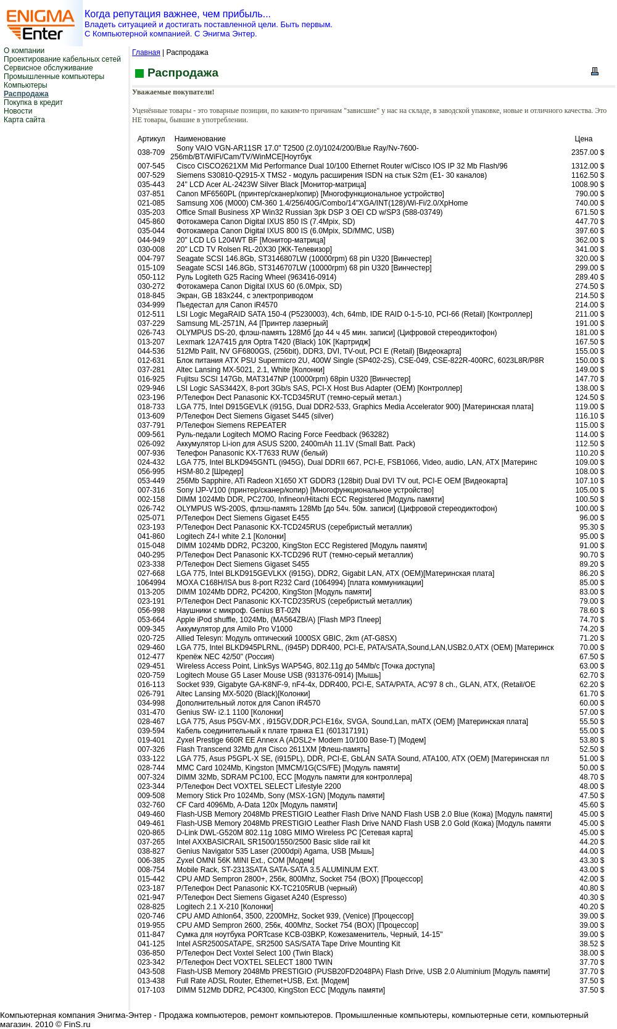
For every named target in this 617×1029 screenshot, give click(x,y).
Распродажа (26, 94)
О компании (24, 50)
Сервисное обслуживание (48, 68)
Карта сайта (24, 119)
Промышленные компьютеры (54, 76)
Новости (18, 111)
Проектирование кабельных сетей (62, 59)
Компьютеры (26, 85)
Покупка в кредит (33, 102)
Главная (146, 52)
